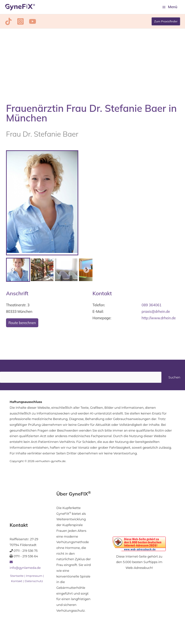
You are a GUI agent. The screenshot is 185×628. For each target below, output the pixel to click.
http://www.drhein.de (159, 319)
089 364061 (152, 306)
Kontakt (16, 582)
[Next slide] (86, 271)
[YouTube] (28, 22)
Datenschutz (34, 582)
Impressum (34, 576)
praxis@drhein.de (156, 312)
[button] (165, 22)
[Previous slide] (12, 271)
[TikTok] (8, 22)
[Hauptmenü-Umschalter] (169, 7)
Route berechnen (22, 323)
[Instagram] (18, 22)
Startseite (17, 576)
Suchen (174, 378)
